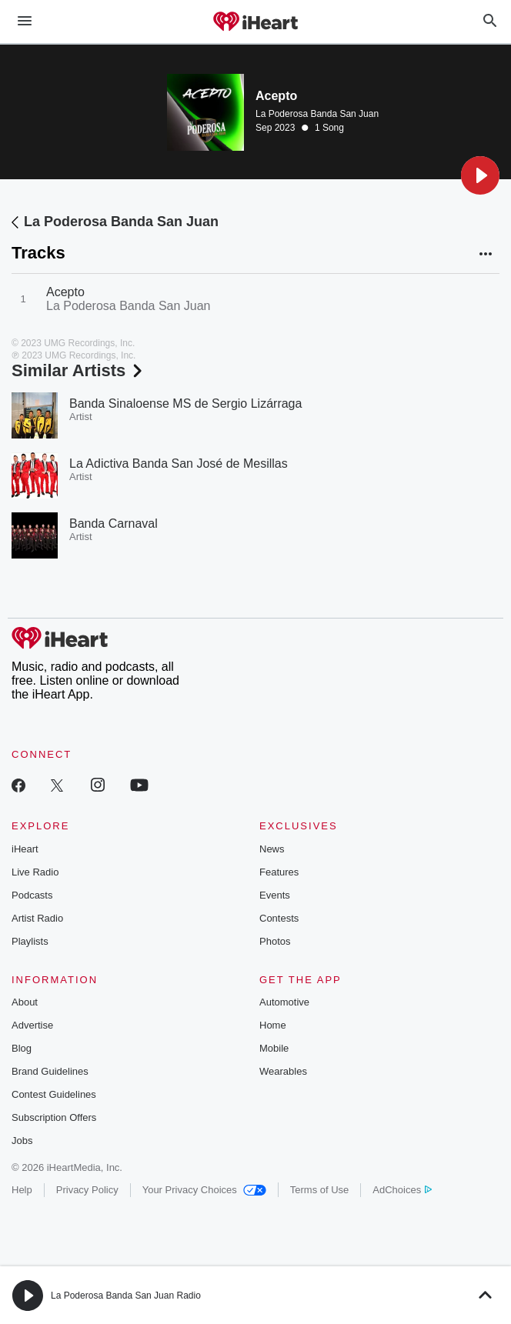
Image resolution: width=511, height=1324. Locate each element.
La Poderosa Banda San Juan (317, 113)
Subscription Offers (54, 1117)
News (272, 849)
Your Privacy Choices (204, 1190)
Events (274, 895)
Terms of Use (319, 1190)
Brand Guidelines (50, 1071)
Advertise (32, 1025)
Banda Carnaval (113, 523)
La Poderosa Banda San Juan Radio (126, 1295)
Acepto (65, 291)
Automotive (284, 1002)
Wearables (283, 1071)
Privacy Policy (87, 1190)
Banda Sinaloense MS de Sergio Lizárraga (185, 403)
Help (22, 1190)
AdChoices (402, 1190)
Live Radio (35, 872)
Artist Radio (37, 918)
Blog (22, 1048)
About (25, 1002)
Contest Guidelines (54, 1094)
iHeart (25, 849)
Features (279, 872)
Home (272, 1025)
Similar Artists (78, 370)
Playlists (30, 941)
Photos (274, 941)
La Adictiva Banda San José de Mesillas (178, 463)
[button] (480, 175)
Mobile (274, 1048)
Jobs (22, 1140)
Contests (279, 918)
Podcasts (32, 895)
